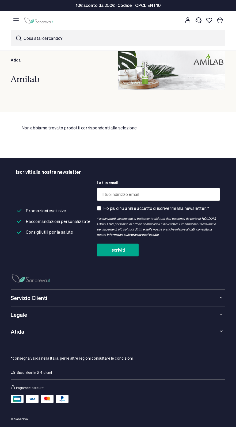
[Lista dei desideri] (209, 20)
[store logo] (40, 20)
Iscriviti (118, 249)
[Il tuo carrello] (220, 20)
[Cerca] (177, 20)
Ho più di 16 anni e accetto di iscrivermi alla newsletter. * (156, 208)
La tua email (107, 182)
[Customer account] (187, 20)
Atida (16, 60)
